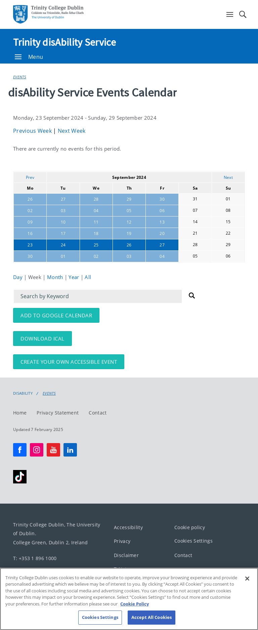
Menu (29, 57)
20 (162, 233)
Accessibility (128, 527)
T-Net (120, 569)
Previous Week (33, 130)
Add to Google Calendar (56, 315)
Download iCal (42, 338)
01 (63, 256)
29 (129, 199)
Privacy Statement (58, 412)
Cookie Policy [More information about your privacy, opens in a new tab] (134, 624)
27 (63, 199)
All (88, 277)
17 (63, 233)
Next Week (72, 130)
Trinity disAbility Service (64, 42)
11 (96, 222)
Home (20, 412)
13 (162, 222)
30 (162, 199)
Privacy (122, 541)
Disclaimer (126, 555)
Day (18, 277)
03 (63, 210)
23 (30, 245)
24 (63, 245)
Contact (97, 412)
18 (96, 233)
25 (96, 245)
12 (129, 222)
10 (63, 222)
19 (129, 233)
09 (30, 222)
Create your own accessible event (68, 361)
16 (30, 233)
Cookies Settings (193, 541)
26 (30, 199)
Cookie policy (189, 527)
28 (96, 199)
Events (19, 76)
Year (75, 277)
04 (96, 210)
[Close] (247, 599)
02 (30, 210)
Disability (23, 393)
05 (129, 210)
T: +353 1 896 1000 (34, 558)
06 (162, 210)
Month (55, 277)
